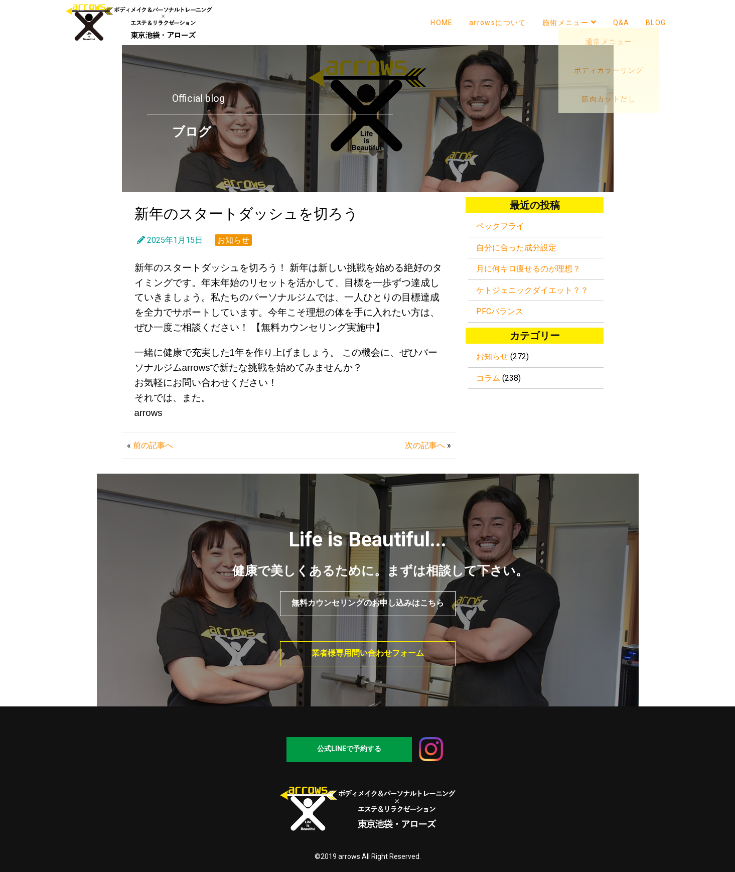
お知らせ (233, 240)
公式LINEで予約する (349, 749)
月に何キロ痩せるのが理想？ (528, 268)
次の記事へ (425, 445)
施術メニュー (569, 22)
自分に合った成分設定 (516, 247)
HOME (441, 23)
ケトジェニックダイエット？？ (532, 290)
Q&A (621, 23)
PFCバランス (499, 311)
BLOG (656, 23)
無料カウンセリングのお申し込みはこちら (367, 603)
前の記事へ (153, 445)
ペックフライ (500, 226)
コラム (488, 378)
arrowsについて (497, 23)
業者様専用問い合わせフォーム (368, 653)
